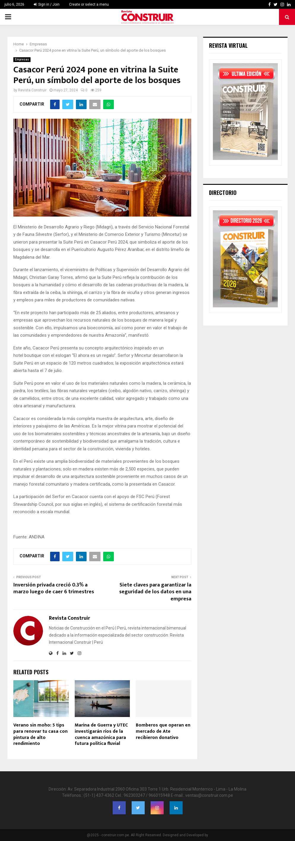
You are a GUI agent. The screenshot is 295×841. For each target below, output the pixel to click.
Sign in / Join (47, 4)
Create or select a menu (89, 4)
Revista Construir (32, 90)
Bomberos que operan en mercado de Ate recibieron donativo (163, 731)
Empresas (22, 59)
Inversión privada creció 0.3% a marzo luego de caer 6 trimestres (53, 589)
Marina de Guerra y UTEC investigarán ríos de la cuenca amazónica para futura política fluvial (101, 734)
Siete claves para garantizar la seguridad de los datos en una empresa (155, 592)
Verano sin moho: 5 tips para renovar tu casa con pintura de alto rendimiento (40, 734)
